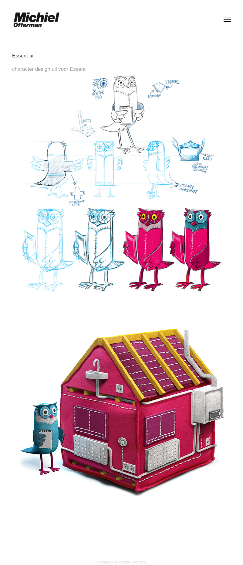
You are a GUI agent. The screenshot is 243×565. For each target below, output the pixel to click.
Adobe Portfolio (132, 562)
